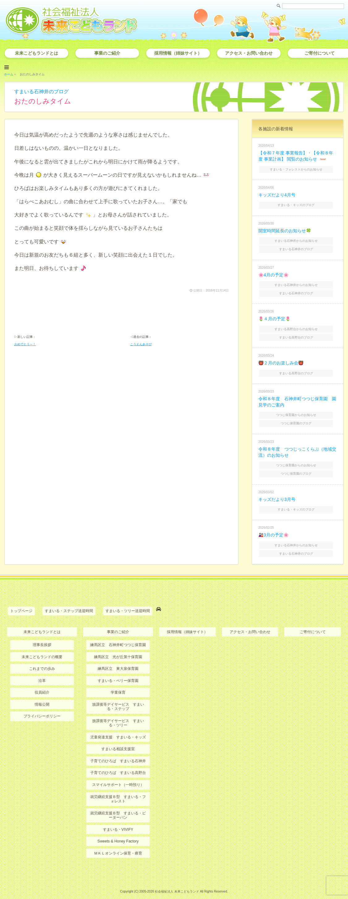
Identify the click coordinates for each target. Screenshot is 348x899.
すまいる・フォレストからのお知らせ (298, 168)
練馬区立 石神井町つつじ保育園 (118, 636)
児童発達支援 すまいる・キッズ (118, 728)
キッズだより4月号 (276, 193)
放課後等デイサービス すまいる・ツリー (118, 714)
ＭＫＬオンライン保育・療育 (118, 844)
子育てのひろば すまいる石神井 (118, 752)
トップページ (21, 602)
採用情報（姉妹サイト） (178, 53)
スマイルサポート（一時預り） (118, 775)
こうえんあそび (141, 344)
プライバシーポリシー (42, 707)
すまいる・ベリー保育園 (118, 672)
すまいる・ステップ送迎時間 (69, 602)
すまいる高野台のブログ (298, 333)
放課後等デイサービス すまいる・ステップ (118, 697)
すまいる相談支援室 (118, 740)
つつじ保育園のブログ (298, 417)
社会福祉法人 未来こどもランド (177, 882)
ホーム (8, 73)
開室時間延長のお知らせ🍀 (284, 228)
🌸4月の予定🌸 (273, 272)
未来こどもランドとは (36, 53)
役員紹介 (42, 684)
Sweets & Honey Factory (118, 832)
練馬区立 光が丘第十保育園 (118, 648)
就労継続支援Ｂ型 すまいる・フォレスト (118, 789)
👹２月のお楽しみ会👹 (280, 358)
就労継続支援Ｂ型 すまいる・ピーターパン (118, 805)
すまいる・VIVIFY (118, 820)
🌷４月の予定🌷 (274, 315)
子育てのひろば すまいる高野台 (118, 764)
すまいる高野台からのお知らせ (298, 325)
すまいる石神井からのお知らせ (298, 238)
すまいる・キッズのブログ (298, 203)
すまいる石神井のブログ (41, 91)
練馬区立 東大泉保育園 (118, 660)
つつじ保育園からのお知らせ (298, 409)
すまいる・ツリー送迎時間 (127, 602)
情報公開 (42, 695)
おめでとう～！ (25, 344)
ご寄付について (313, 623)
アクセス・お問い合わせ (249, 53)
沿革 (42, 672)
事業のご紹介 (107, 53)
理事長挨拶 (42, 636)
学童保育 (118, 684)
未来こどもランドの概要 (42, 648)
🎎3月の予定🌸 (273, 527)
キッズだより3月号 (276, 492)
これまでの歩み (42, 660)
